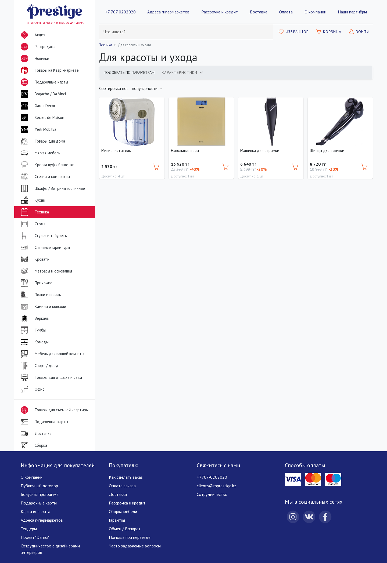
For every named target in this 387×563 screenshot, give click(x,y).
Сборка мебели (123, 511)
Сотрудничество (212, 494)
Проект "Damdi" (35, 537)
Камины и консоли (42, 306)
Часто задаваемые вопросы (135, 546)
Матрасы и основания (45, 271)
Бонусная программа (40, 494)
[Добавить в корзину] (155, 166)
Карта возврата (35, 511)
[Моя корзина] (328, 32)
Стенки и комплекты (44, 176)
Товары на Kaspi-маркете (49, 70)
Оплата (286, 11)
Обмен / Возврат (125, 528)
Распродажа (37, 46)
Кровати (34, 259)
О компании (315, 11)
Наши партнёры (352, 11)
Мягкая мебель (39, 153)
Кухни (32, 200)
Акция (32, 35)
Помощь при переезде (129, 537)
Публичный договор (39, 485)
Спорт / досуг (39, 365)
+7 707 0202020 (120, 11)
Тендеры (29, 528)
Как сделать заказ (126, 477)
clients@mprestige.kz (216, 485)
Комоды (34, 342)
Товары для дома (42, 141)
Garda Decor (37, 106)
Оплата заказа (122, 485)
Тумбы (32, 330)
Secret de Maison (41, 117)
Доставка (258, 11)
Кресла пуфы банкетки (46, 165)
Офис (31, 389)
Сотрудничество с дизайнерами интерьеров (50, 549)
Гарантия (117, 520)
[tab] (182, 72)
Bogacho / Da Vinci (42, 94)
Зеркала (34, 318)
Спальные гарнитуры (44, 247)
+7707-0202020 (212, 477)
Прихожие (35, 283)
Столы (32, 224)
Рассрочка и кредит (219, 11)
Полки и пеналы (40, 295)
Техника (34, 212)
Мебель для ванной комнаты (51, 354)
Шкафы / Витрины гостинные (52, 188)
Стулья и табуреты (43, 235)
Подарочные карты (43, 82)
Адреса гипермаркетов (168, 11)
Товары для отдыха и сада (50, 377)
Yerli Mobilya (37, 129)
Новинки (34, 59)
